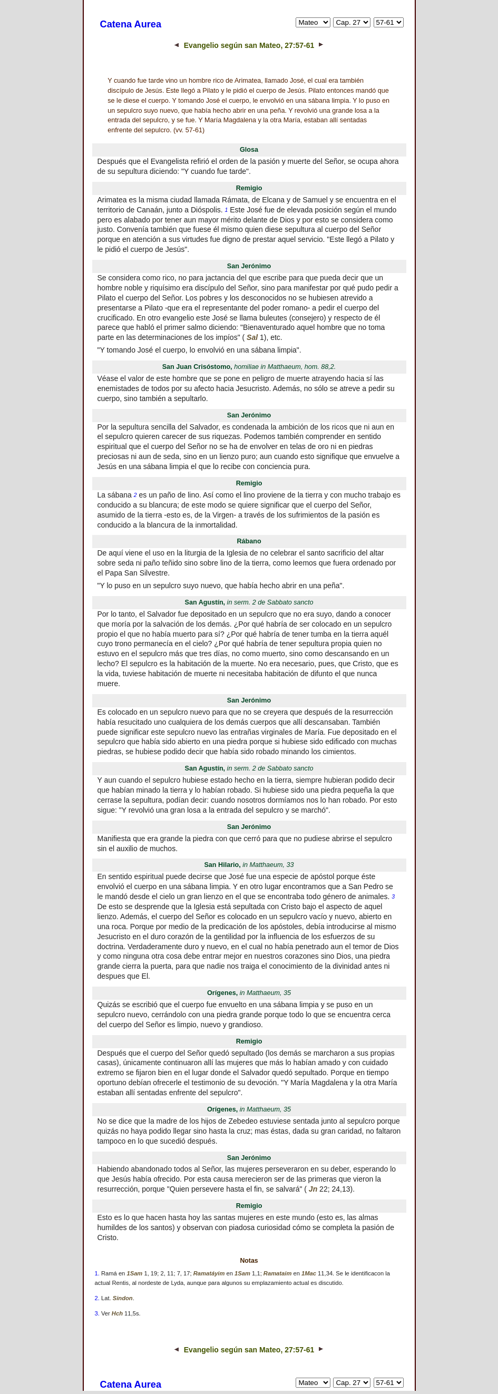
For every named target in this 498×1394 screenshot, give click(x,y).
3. (97, 1313)
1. (97, 1273)
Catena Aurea (131, 24)
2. (97, 1298)
